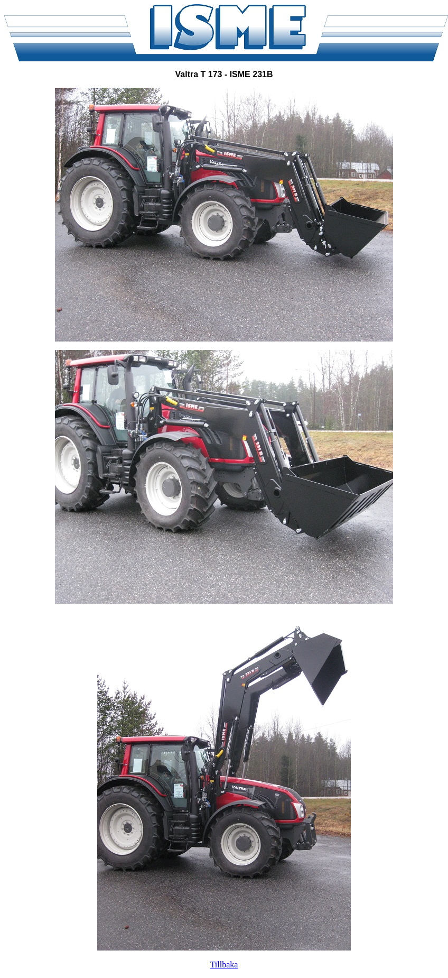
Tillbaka (224, 964)
